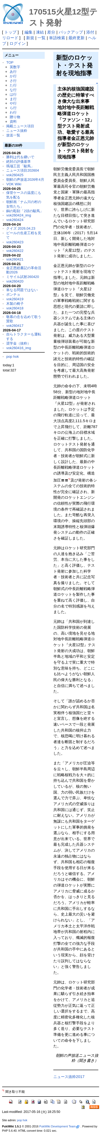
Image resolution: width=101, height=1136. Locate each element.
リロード (10, 37)
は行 (13, 94)
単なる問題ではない (22, 290)
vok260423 (14, 242)
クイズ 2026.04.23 (20, 228)
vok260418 (14, 308)
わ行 (13, 112)
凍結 (40, 32)
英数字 (15, 67)
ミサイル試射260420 (22, 277)
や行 (13, 103)
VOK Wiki (13, 184)
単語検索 (57, 37)
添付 (90, 32)
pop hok (12, 356)
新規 (30, 37)
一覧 (41, 37)
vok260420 (14, 281)
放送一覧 (13, 135)
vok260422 (14, 251)
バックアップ (71, 32)
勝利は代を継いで (20, 157)
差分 (51, 32)
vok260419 (14, 299)
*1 (69, 479)
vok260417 (14, 326)
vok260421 (14, 259)
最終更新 (76, 37)
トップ (10, 32)
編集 (29, 32)
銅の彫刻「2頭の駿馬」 (24, 211)
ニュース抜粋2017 (69, 1077)
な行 (13, 90)
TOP (9, 62)
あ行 (13, 72)
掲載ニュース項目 (20, 126)
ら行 (13, 108)
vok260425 (14, 175)
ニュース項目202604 (22, 170)
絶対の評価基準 (18, 162)
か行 (13, 76)
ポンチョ (13, 294)
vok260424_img (18, 215)
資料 (13, 122)
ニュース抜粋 (16, 131)
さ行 (13, 81)
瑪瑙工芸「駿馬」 (20, 166)
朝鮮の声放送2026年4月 (25, 180)
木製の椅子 (15, 304)
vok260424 (14, 220)
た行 (13, 85)
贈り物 (15, 117)
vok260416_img (18, 348)
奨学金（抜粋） (18, 343)
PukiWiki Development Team (59, 1126)
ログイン (17, 43)
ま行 (13, 99)
